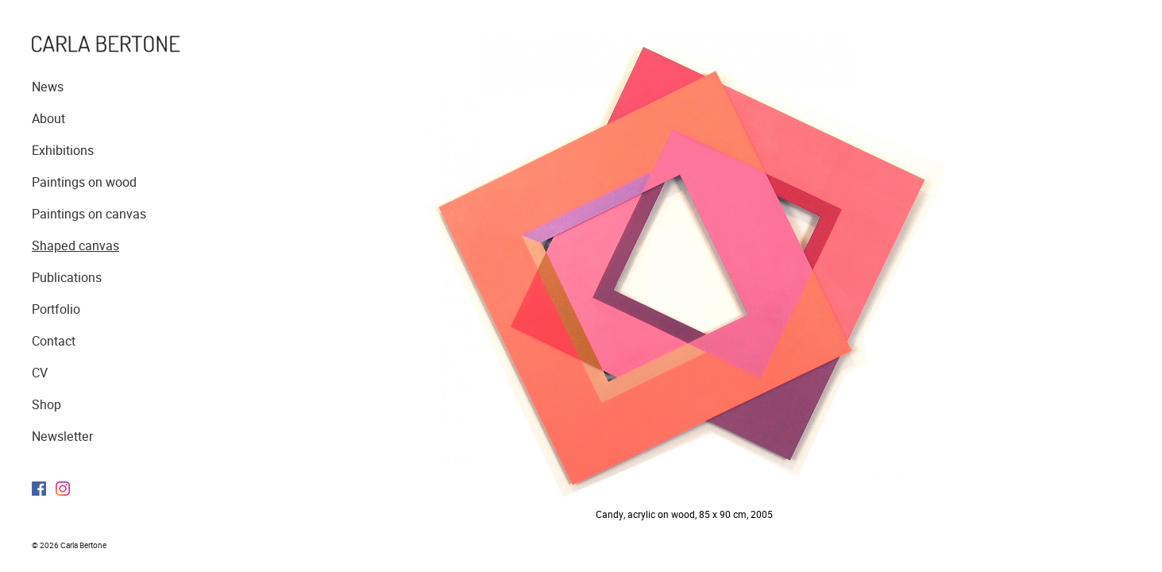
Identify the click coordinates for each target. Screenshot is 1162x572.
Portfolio (56, 309)
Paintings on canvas (89, 214)
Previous (463, 274)
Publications (67, 278)
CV (40, 373)
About (48, 119)
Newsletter (62, 436)
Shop (46, 405)
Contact (53, 341)
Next (914, 274)
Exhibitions (63, 150)
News (48, 87)
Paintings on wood (84, 182)
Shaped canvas (75, 246)
